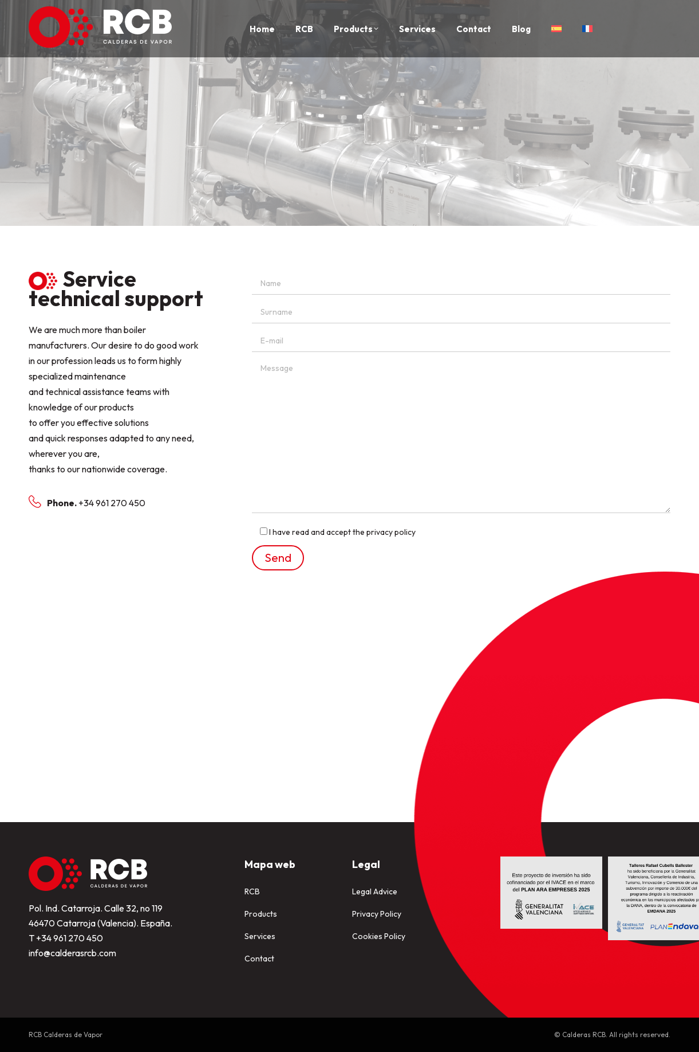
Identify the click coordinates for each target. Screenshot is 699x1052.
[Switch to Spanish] (556, 29)
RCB (252, 891)
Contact (259, 958)
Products (260, 914)
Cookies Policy (378, 936)
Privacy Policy (376, 914)
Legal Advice (374, 891)
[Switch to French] (587, 29)
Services (259, 936)
